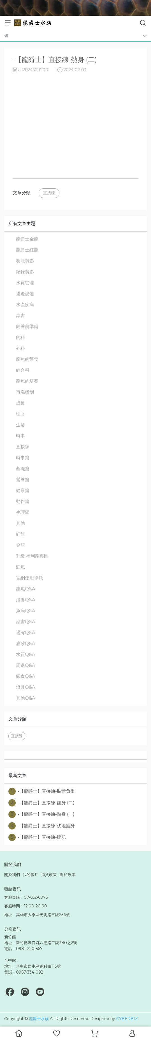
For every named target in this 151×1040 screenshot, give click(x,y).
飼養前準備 (27, 326)
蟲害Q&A (25, 621)
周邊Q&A (25, 665)
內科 (20, 337)
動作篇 (22, 501)
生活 (20, 424)
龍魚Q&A (25, 588)
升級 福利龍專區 (32, 556)
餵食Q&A (25, 676)
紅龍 (20, 534)
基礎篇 (22, 468)
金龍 (20, 545)
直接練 (49, 192)
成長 (20, 403)
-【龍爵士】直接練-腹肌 (37, 837)
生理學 (22, 512)
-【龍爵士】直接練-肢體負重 (41, 791)
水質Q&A (25, 654)
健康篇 (22, 490)
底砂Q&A (25, 643)
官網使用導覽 (29, 578)
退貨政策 (49, 874)
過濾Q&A (25, 632)
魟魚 (20, 567)
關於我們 (12, 874)
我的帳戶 (30, 874)
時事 (20, 435)
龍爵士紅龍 (27, 250)
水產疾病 (25, 304)
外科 (20, 348)
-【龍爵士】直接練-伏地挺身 (41, 825)
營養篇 (22, 479)
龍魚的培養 (27, 381)
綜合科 (22, 370)
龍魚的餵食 (27, 359)
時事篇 (22, 457)
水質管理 (25, 282)
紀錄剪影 (25, 271)
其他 (20, 523)
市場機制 (25, 392)
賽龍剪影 (25, 261)
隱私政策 (67, 874)
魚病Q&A (25, 610)
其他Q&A (25, 698)
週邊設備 (25, 293)
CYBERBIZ (127, 1018)
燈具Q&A (25, 687)
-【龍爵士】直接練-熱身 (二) (41, 802)
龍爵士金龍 (27, 239)
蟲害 (20, 315)
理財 (20, 414)
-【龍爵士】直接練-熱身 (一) (41, 814)
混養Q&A (25, 599)
